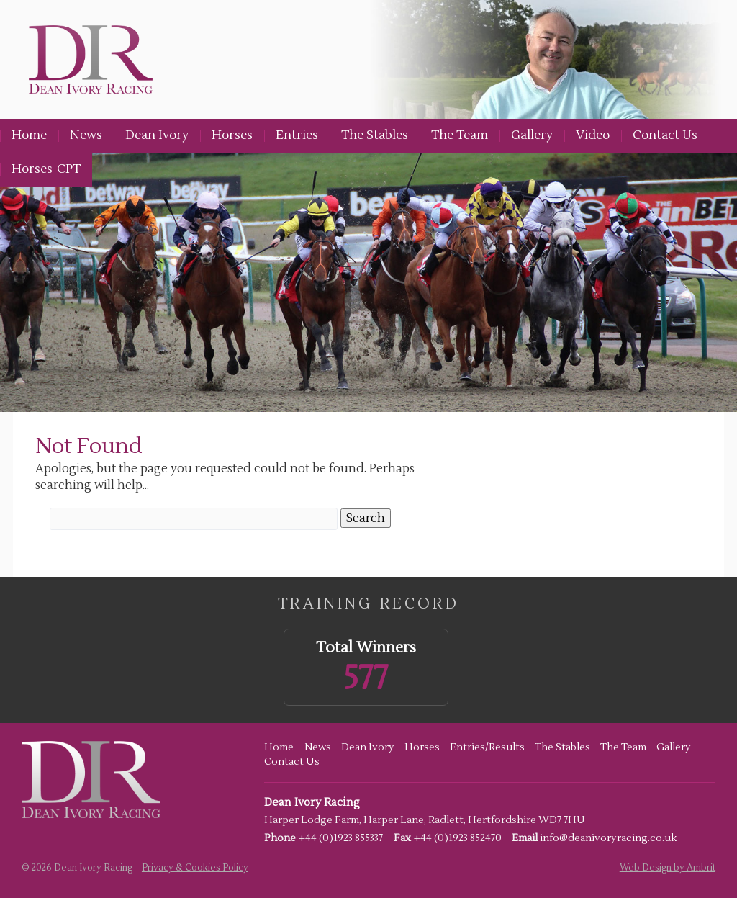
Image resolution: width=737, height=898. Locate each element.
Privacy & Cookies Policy (195, 868)
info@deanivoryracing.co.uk (608, 838)
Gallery (532, 135)
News (86, 135)
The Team (459, 135)
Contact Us (665, 135)
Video (593, 135)
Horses (232, 135)
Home (29, 135)
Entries (297, 135)
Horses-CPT (46, 169)
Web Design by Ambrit (667, 868)
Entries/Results (487, 747)
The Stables (374, 135)
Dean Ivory (157, 135)
